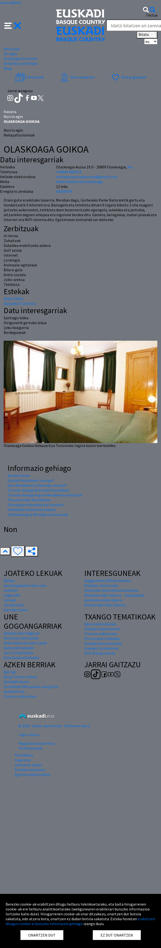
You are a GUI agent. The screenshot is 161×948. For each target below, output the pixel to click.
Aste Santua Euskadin (21, 657)
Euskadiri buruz (16, 681)
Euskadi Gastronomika (103, 643)
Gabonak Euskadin (19, 647)
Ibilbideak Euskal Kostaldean (32, 509)
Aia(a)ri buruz (19, 475)
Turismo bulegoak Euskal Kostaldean (38, 490)
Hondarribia (14, 604)
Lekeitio (10, 590)
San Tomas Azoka (18, 652)
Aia (130, 166)
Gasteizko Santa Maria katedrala (111, 590)
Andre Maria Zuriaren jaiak (25, 642)
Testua (151, 15)
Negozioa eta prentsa (37, 743)
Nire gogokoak (128, 77)
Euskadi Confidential (101, 648)
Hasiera (10, 111)
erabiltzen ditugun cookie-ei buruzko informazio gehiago (80, 921)
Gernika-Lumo (16, 609)
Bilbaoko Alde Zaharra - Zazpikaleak (114, 595)
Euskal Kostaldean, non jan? (31, 480)
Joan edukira (10, 2)
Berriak (10, 671)
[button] (13, 25)
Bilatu (147, 35)
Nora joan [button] (12, 48)
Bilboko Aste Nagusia (21, 633)
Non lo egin (13, 116)
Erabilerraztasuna (30, 769)
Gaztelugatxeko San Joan (25, 585)
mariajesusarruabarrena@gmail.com (86, 176)
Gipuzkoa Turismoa (20, 303)
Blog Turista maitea (20, 676)
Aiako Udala (13, 298)
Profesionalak (30, 748)
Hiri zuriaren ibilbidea (102, 638)
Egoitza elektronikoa (32, 774)
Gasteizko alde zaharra (103, 600)
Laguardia (12, 595)
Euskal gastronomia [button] (20, 58)
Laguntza (23, 759)
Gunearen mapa (28, 764)
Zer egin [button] (10, 53)
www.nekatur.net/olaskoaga (79, 181)
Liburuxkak (29, 77)
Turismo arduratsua (20, 696)
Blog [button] (8, 68)
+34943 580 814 (68, 171)
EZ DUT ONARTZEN (117, 935)
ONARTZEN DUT (42, 935)
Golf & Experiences (99, 653)
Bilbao (9, 580)
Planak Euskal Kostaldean (29, 499)
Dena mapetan (77, 77)
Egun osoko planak (100, 623)
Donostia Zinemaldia (21, 638)
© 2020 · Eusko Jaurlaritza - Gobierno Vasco (54, 725)
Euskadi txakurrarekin (102, 628)
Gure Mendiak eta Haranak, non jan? (37, 485)
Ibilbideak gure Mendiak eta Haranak (38, 514)
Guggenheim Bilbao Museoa (107, 580)
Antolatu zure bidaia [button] (21, 63)
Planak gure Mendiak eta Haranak (35, 504)
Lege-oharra (29, 734)
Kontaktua (24, 755)
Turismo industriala (100, 633)
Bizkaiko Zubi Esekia (101, 585)
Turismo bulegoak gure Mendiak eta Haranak (45, 495)
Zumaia (10, 600)
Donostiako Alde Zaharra (105, 604)
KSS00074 (64, 191)
